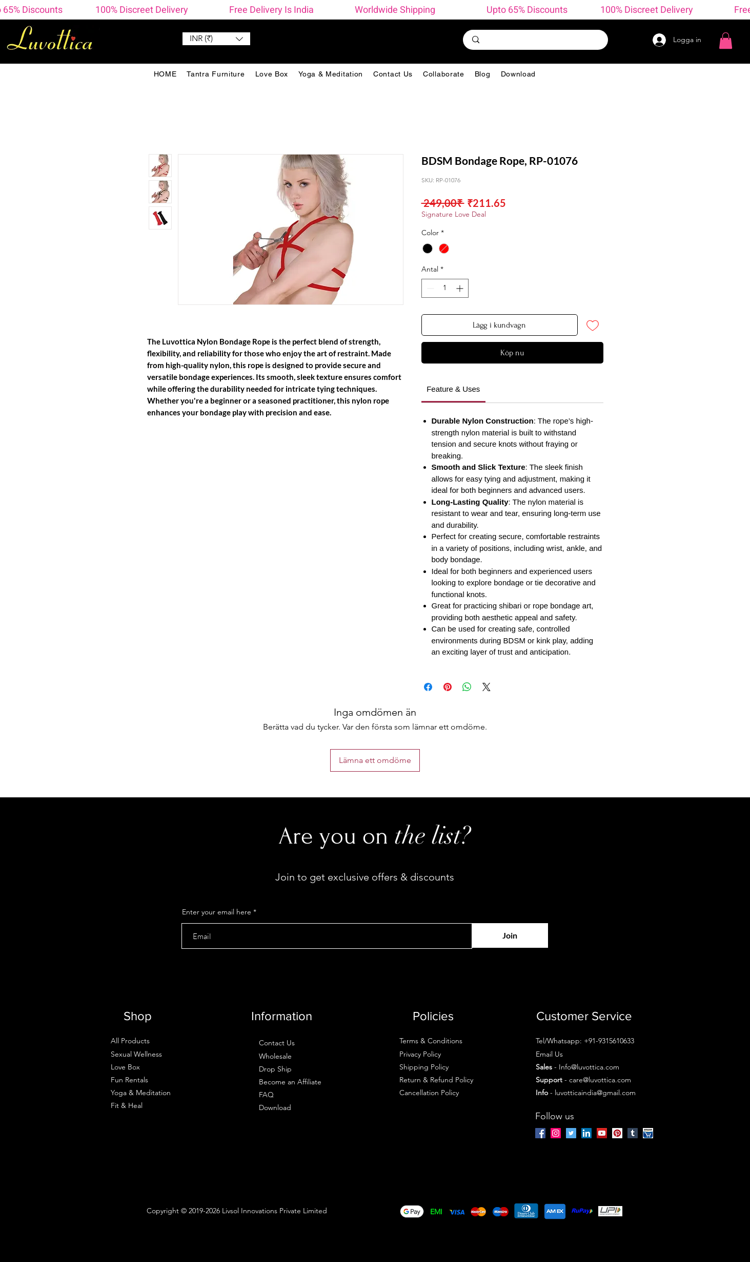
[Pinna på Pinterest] (447, 687)
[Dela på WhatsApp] (467, 687)
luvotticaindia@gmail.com (595, 1092)
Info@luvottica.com (589, 1067)
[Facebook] (540, 1133)
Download (275, 1107)
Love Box (125, 1067)
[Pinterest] (617, 1133)
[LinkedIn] (586, 1133)
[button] (216, 38)
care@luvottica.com (600, 1079)
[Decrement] (429, 288)
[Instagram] (556, 1133)
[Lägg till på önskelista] (592, 325)
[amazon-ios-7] (648, 1133)
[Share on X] (486, 687)
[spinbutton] (445, 288)
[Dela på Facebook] (428, 687)
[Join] (510, 935)
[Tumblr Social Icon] (632, 1133)
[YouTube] (602, 1133)
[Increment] (460, 288)
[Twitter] (571, 1133)
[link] (453, 389)
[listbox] (216, 38)
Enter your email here (216, 911)
